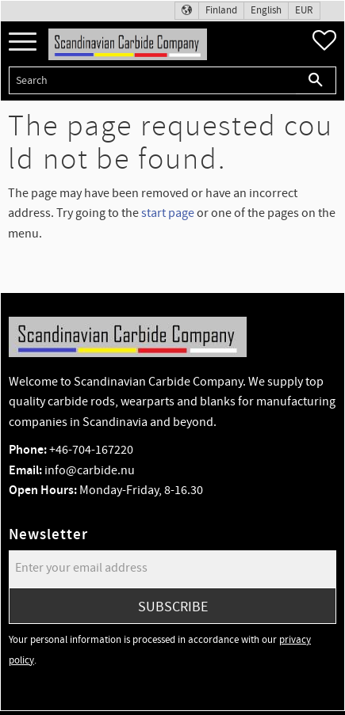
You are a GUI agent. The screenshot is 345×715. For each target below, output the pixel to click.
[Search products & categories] (152, 80)
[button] (22, 42)
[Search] (316, 80)
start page (167, 213)
